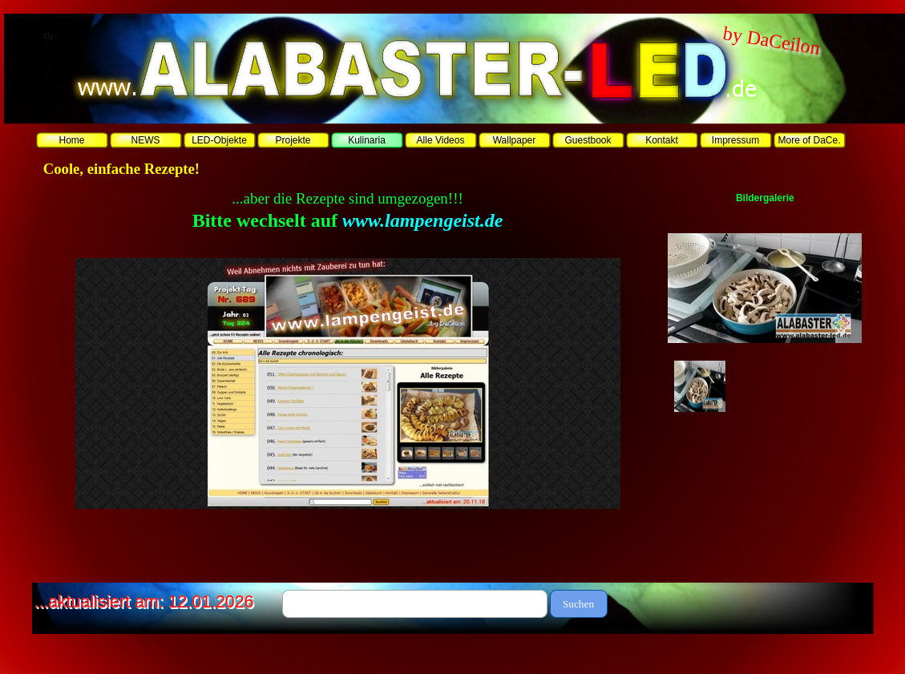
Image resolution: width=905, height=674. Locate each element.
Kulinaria (367, 140)
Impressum (735, 140)
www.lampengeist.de (422, 220)
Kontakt (661, 140)
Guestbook (587, 140)
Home (71, 140)
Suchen (578, 604)
